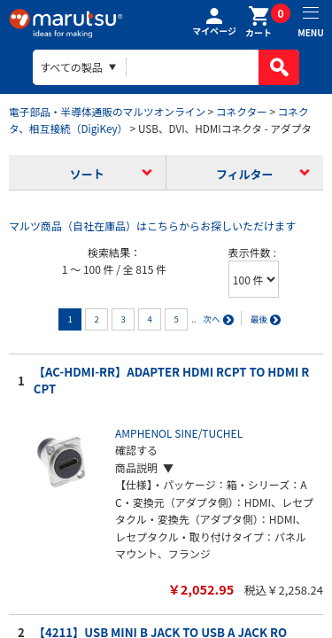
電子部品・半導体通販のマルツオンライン (107, 111)
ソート (87, 174)
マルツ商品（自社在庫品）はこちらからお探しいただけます (152, 225)
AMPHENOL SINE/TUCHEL (179, 432)
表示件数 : (252, 252)
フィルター (245, 174)
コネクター (241, 111)
